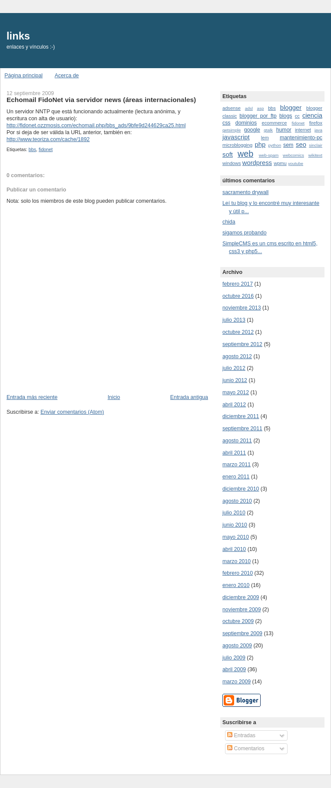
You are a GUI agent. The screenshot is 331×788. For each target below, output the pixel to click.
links (18, 36)
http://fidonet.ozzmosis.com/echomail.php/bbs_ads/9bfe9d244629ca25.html (96, 125)
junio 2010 (234, 525)
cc (297, 116)
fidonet (46, 149)
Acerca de (67, 76)
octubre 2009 (238, 621)
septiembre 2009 (242, 633)
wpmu (280, 163)
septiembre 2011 (242, 428)
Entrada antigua (189, 397)
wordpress (257, 162)
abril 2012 (234, 405)
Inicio (114, 397)
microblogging (237, 145)
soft (227, 154)
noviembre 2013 (241, 308)
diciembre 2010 (240, 489)
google (252, 130)
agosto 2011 (237, 441)
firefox (315, 122)
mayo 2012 (235, 392)
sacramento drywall (245, 192)
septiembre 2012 (242, 344)
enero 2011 (235, 477)
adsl (249, 108)
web (245, 153)
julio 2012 (233, 368)
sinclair (315, 145)
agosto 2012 (237, 356)
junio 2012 (234, 380)
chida (228, 222)
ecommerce (274, 122)
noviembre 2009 (241, 610)
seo (301, 144)
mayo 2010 (235, 537)
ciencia (312, 115)
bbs (32, 149)
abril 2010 (234, 549)
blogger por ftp (257, 116)
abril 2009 (234, 669)
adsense (231, 108)
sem (288, 145)
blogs (285, 116)
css (226, 123)
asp (260, 108)
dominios (246, 123)
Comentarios (245, 748)
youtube (295, 163)
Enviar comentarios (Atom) (72, 412)
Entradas (241, 735)
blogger (290, 107)
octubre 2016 (238, 296)
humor (283, 130)
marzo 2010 (236, 561)
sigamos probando (244, 233)
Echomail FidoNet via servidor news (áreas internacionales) (101, 99)
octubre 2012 (238, 332)
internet (303, 129)
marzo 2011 (236, 465)
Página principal (23, 76)
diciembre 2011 (240, 416)
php (260, 144)
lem (265, 137)
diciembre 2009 (240, 597)
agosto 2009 (237, 646)
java (318, 130)
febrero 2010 (237, 573)
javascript (236, 137)
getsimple (231, 130)
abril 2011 (234, 453)
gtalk (268, 130)
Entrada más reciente (32, 397)
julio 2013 (233, 320)
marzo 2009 (236, 682)
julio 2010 (233, 513)
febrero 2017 (237, 284)
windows (231, 163)
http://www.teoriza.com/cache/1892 (48, 139)
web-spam (269, 155)
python (274, 145)
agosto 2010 (237, 501)
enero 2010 (235, 585)
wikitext (315, 155)
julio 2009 (233, 658)
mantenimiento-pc (301, 138)
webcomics (293, 155)
